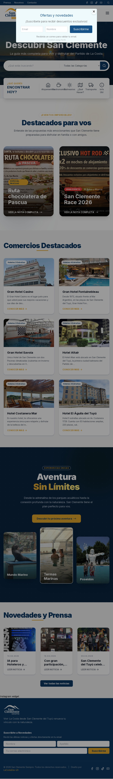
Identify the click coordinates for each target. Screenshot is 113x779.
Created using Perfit (57, 40)
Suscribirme (81, 29)
